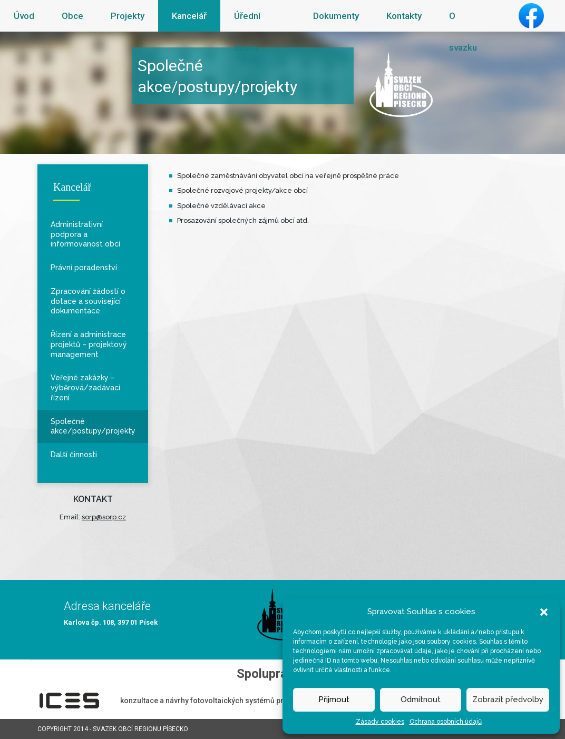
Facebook (531, 16)
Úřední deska (247, 32)
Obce (72, 16)
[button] (544, 611)
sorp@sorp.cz (104, 517)
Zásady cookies (380, 721)
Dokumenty (336, 16)
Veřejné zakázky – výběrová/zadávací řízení (85, 387)
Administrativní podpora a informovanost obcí (85, 234)
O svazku (463, 32)
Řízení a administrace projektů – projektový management (89, 344)
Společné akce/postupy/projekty (93, 426)
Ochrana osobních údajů (446, 721)
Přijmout (333, 699)
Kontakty (404, 16)
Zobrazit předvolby (507, 699)
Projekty (127, 16)
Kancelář (189, 16)
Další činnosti (74, 454)
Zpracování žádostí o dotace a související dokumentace (88, 301)
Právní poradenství (84, 267)
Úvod (24, 16)
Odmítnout (421, 699)
